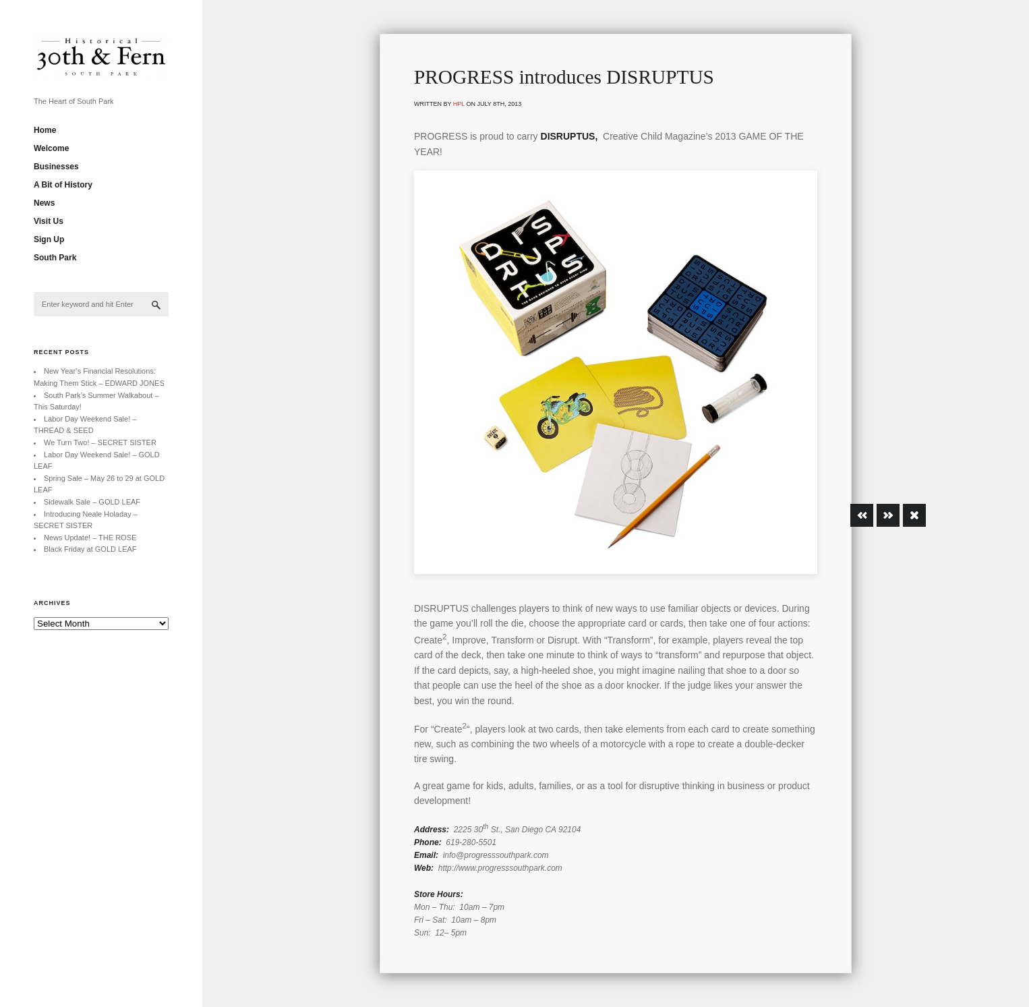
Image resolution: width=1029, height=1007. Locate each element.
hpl (459, 103)
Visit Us (48, 221)
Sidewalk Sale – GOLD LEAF (92, 502)
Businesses (56, 166)
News (44, 203)
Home (45, 130)
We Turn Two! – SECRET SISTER (100, 442)
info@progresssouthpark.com (496, 855)
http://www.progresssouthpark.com (500, 868)
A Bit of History (63, 185)
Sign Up (49, 239)
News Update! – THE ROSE (90, 538)
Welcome (51, 148)
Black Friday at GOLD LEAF (90, 549)
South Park (55, 257)
